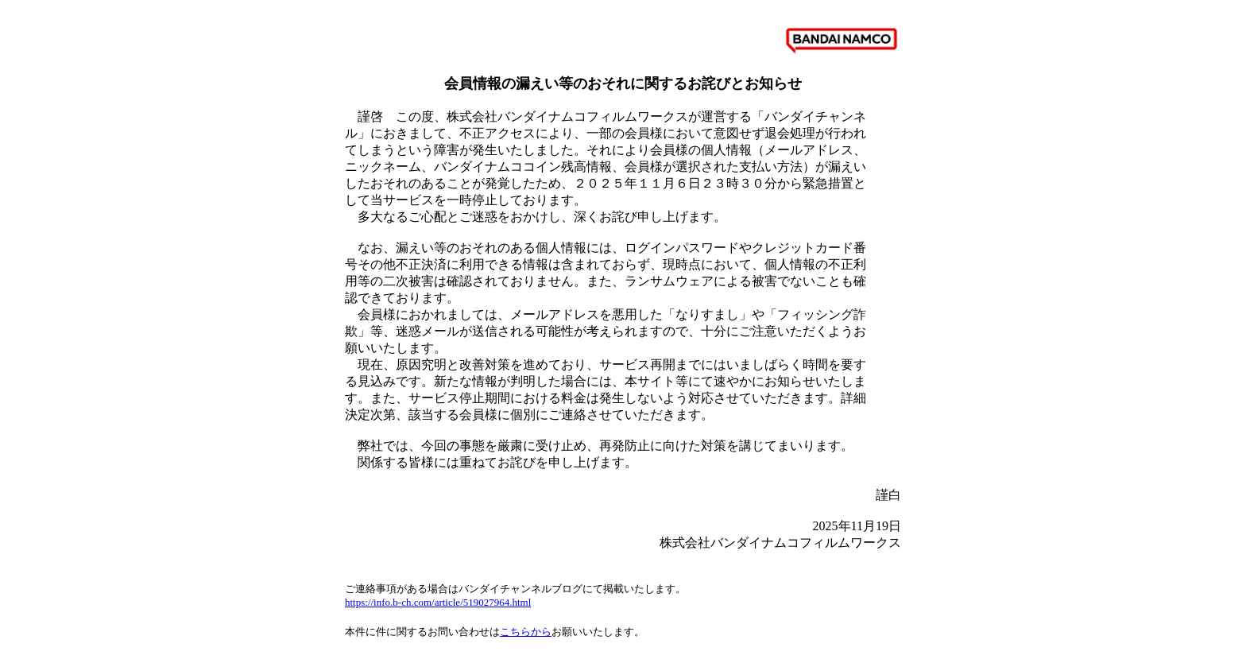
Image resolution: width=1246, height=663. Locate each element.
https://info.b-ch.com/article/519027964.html (438, 602)
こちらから (525, 632)
